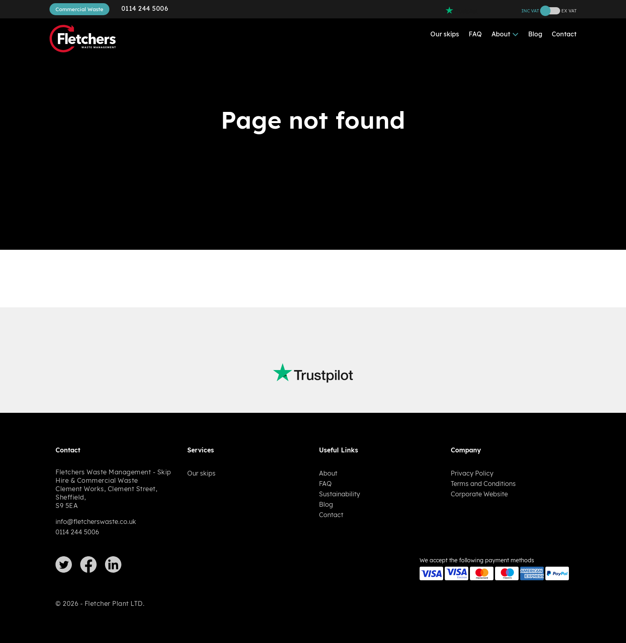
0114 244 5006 (144, 8)
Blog (535, 34)
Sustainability (339, 494)
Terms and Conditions (483, 483)
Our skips (444, 34)
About (500, 34)
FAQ (475, 34)
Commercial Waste (79, 9)
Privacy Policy (472, 473)
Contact (564, 34)
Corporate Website (479, 494)
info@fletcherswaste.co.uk (95, 522)
